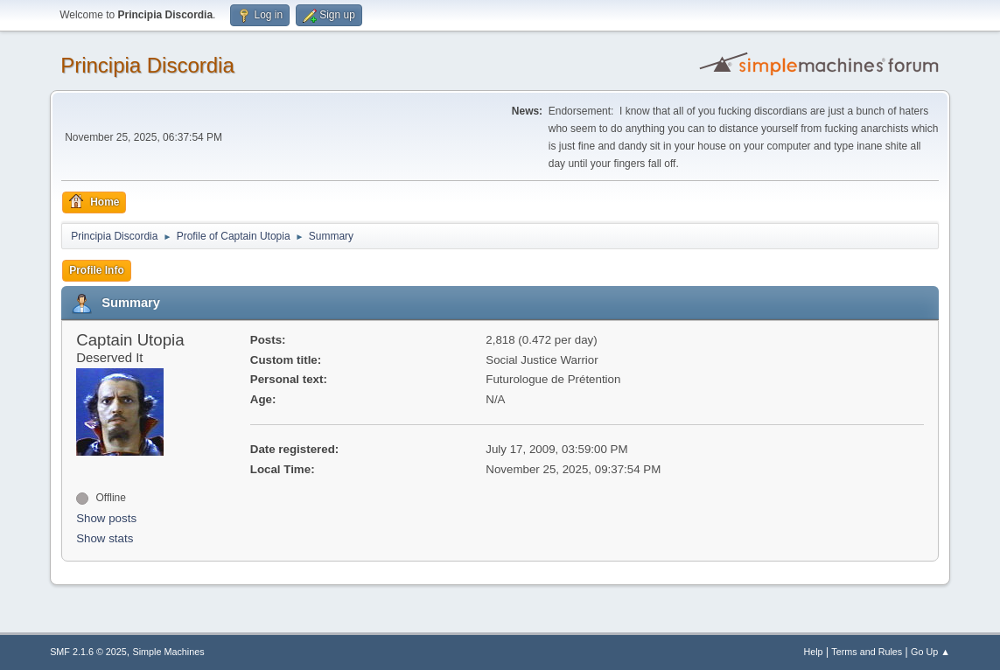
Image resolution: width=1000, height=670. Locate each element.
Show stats (104, 538)
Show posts (106, 518)
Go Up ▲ (930, 651)
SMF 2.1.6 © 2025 (88, 651)
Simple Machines (168, 651)
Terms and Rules (866, 651)
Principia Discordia (147, 65)
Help (812, 651)
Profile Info (96, 270)
